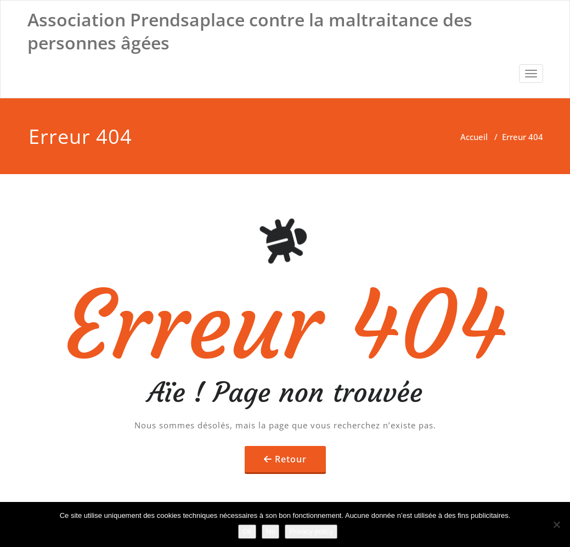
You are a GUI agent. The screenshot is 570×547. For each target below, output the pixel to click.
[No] (556, 524)
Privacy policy (310, 531)
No (270, 531)
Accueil (474, 136)
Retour (291, 459)
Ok (247, 531)
